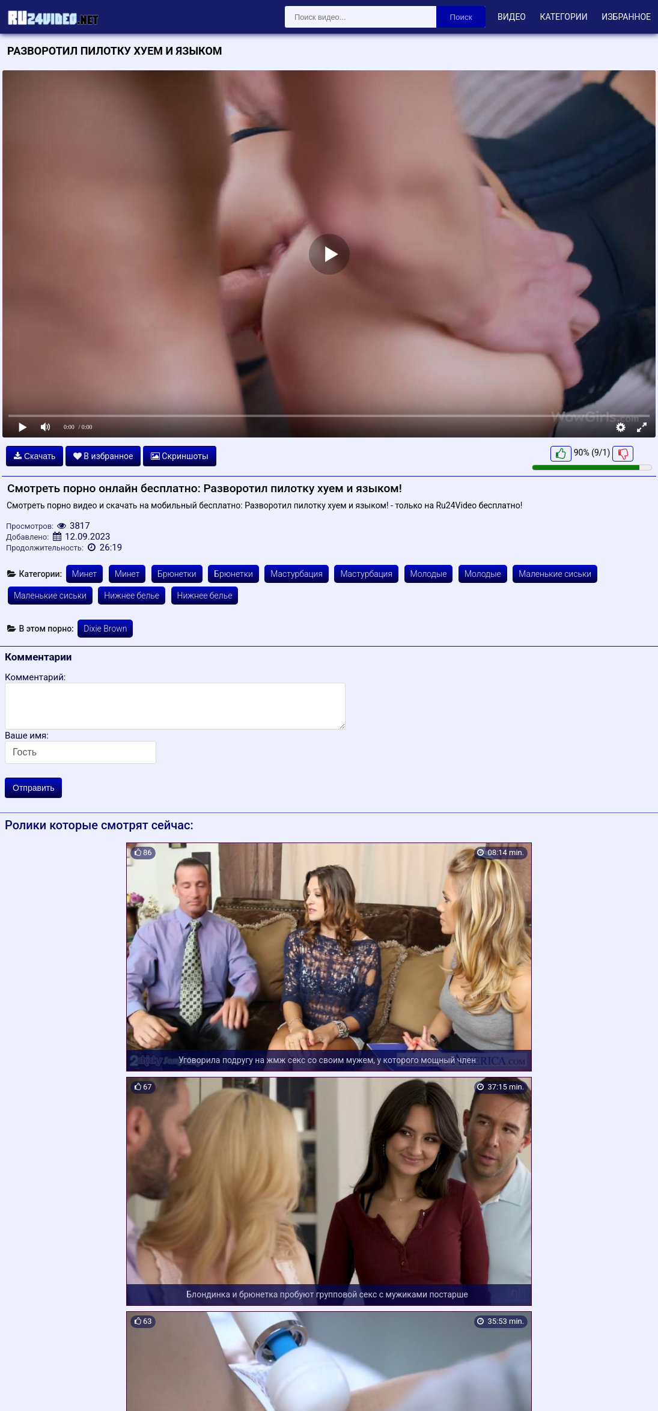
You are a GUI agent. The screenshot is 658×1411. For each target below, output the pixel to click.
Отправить (33, 788)
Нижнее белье (131, 595)
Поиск (461, 17)
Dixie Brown (105, 628)
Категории (563, 17)
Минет (84, 574)
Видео (512, 17)
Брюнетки (176, 574)
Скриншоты (180, 456)
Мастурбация (296, 574)
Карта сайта (26, 1387)
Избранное (626, 17)
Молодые (428, 574)
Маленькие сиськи (555, 574)
